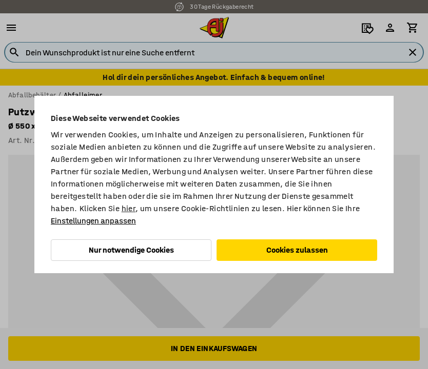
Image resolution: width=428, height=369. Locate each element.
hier (129, 208)
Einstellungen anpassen (93, 220)
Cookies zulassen (297, 250)
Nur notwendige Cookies (131, 250)
